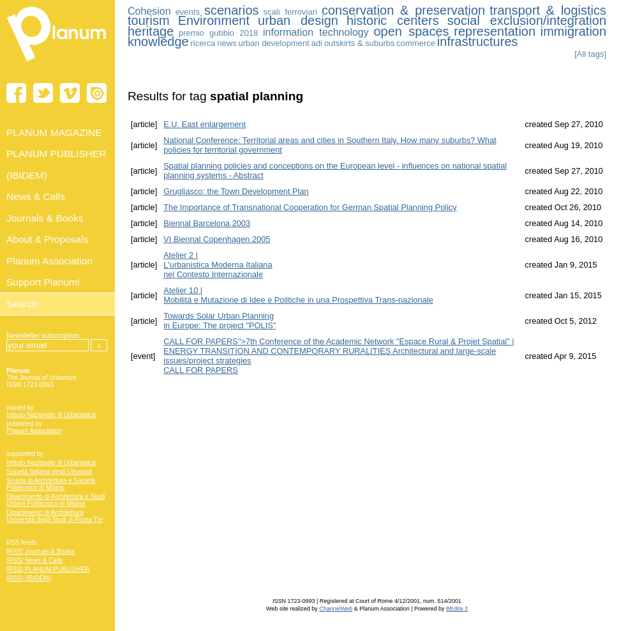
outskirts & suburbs (359, 43)
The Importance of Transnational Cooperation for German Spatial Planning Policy (310, 207)
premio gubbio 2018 (218, 33)
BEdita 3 (457, 608)
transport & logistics (547, 10)
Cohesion (149, 11)
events (187, 12)
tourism (149, 20)
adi (316, 43)
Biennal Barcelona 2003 (206, 223)
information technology (316, 32)
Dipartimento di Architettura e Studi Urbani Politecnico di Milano (55, 500)
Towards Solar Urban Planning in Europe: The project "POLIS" (219, 320)
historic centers (393, 20)
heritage (151, 31)
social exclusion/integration (526, 20)
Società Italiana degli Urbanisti (49, 471)
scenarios (231, 10)
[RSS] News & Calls (34, 560)
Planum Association (34, 430)
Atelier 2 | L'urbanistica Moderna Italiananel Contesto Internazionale (217, 264)
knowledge (158, 41)
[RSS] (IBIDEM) (28, 578)
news (226, 43)
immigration (573, 31)
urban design (298, 20)
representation (494, 31)
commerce (415, 43)
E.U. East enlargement (204, 124)
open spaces (411, 31)
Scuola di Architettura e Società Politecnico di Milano (50, 484)
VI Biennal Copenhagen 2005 (216, 239)
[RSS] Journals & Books (40, 551)
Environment (214, 20)
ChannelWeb (335, 608)
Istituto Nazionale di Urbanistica (51, 414)
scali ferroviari (290, 12)
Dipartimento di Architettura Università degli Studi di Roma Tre (54, 516)
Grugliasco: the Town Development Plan (235, 191)
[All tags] (590, 54)
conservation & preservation (403, 10)
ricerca (202, 43)
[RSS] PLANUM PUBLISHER (47, 569)
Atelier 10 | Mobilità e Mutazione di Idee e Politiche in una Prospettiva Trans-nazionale (298, 295)
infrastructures (477, 41)
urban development (274, 43)
